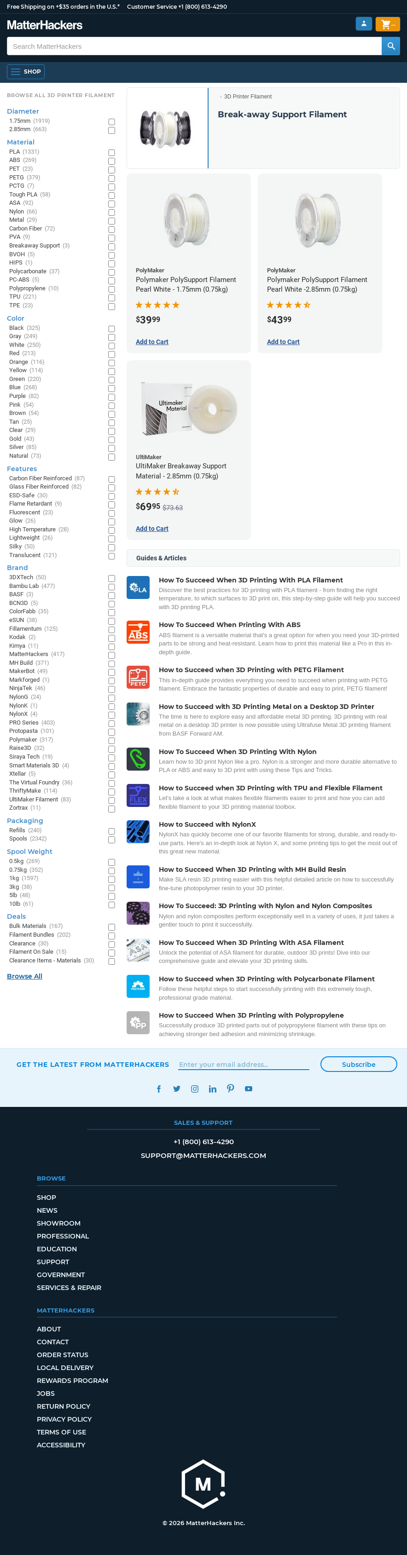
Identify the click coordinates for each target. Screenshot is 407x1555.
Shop (46, 1197)
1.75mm (29, 121)
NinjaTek (27, 688)
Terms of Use (61, 1432)
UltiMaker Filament (40, 799)
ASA (21, 203)
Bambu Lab (32, 586)
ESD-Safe (28, 495)
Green (25, 379)
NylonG (25, 697)
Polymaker (31, 740)
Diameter (23, 111)
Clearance (29, 943)
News (47, 1210)
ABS (23, 160)
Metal (23, 220)
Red (22, 353)
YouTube (248, 1089)
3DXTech (28, 577)
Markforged (29, 680)
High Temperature (39, 529)
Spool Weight (29, 851)
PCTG (22, 186)
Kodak (22, 637)
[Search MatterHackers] (391, 46)
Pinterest (230, 1089)
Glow (22, 521)
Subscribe (359, 1064)
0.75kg (26, 870)
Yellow (26, 370)
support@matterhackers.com (203, 1155)
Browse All (24, 976)
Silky (22, 546)
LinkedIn (212, 1089)
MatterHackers (37, 654)
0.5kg (24, 861)
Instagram (194, 1089)
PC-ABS (24, 280)
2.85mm (28, 129)
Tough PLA (30, 194)
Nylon (23, 211)
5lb (19, 895)
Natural (25, 456)
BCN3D (23, 603)
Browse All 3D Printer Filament (61, 95)
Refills (25, 830)
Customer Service (152, 6)
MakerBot (28, 671)
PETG (25, 177)
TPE (21, 305)
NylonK (23, 706)
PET (21, 169)
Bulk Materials (36, 926)
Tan (20, 422)
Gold (22, 439)
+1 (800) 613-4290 (202, 6)
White (25, 345)
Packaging (25, 821)
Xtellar (22, 774)
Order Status (62, 1355)
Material (21, 142)
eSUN (23, 620)
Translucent (33, 555)
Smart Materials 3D (39, 765)
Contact (53, 1342)
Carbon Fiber (32, 229)
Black (25, 328)
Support (53, 1262)
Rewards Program (72, 1380)
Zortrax (25, 808)
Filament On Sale (38, 952)
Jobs (46, 1393)
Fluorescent (31, 512)
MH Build (29, 663)
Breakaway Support (39, 246)
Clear (22, 430)
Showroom (59, 1223)
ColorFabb (29, 611)
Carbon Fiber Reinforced (47, 478)
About (49, 1329)
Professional (63, 1236)
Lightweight (31, 538)
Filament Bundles (40, 935)
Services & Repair (69, 1288)
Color (15, 318)
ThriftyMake (33, 791)
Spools (28, 839)
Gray (23, 336)
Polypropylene (34, 288)
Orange (27, 362)
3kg (20, 887)
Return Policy (63, 1406)
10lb (21, 904)
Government (61, 1275)
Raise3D (27, 748)
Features (22, 469)
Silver (23, 447)
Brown (24, 413)
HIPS (21, 263)
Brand (17, 568)
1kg (24, 878)
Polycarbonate (34, 271)
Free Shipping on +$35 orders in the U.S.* (63, 6)
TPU (23, 297)
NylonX (23, 714)
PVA (19, 237)
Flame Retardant (35, 504)
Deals (16, 916)
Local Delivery (65, 1368)
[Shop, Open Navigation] (26, 71)
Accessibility (61, 1445)
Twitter (177, 1089)
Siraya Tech (31, 757)
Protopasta (31, 731)
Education (57, 1249)
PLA (24, 152)
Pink (21, 405)
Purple (24, 396)
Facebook (159, 1089)
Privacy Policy (64, 1419)
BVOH (22, 254)
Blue (23, 387)
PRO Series (32, 723)
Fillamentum (33, 629)
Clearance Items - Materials (51, 960)
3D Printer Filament (248, 96)
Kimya (24, 646)
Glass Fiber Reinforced (45, 487)
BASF (21, 594)
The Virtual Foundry (41, 782)
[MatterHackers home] (45, 26)
